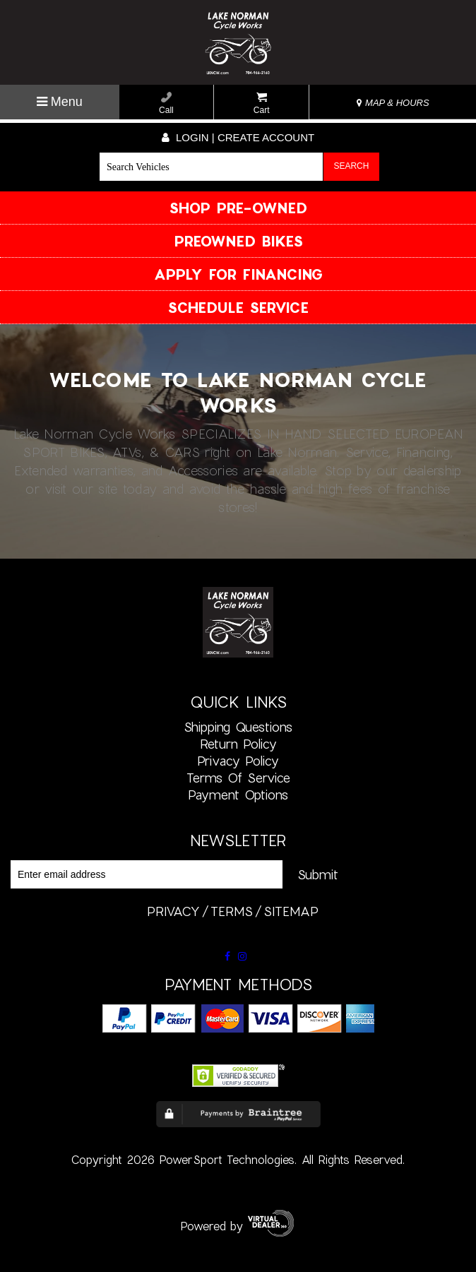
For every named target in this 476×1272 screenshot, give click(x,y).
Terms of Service (238, 777)
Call (166, 103)
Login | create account (238, 137)
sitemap (291, 911)
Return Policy (238, 743)
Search (351, 166)
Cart (262, 103)
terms (231, 911)
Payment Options (238, 794)
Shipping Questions (238, 727)
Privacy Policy (238, 760)
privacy (173, 911)
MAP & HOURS (393, 102)
